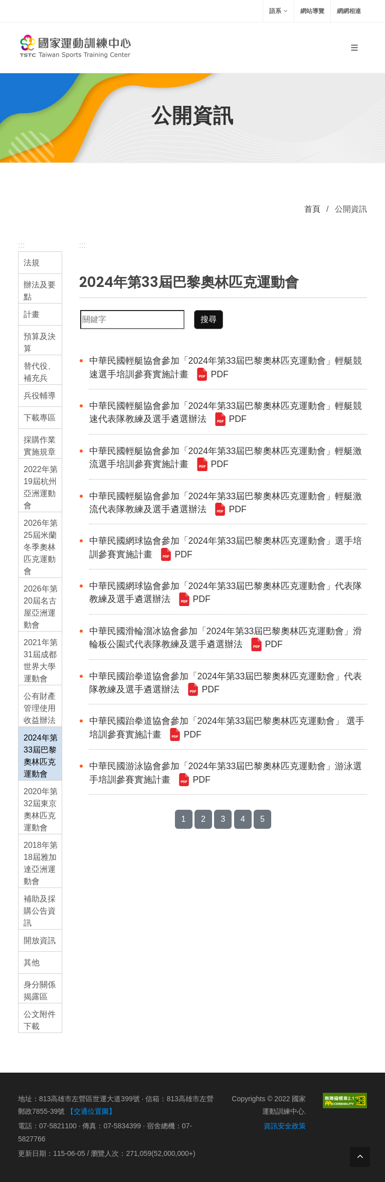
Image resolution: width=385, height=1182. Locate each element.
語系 (278, 11)
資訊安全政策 (285, 1126)
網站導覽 (312, 11)
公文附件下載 (40, 1020)
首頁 (312, 209)
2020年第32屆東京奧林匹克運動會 (41, 809)
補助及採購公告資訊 (40, 911)
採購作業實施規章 (40, 445)
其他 (32, 962)
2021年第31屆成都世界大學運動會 (41, 660)
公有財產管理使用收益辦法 (40, 708)
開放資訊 (40, 940)
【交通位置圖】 (91, 1111)
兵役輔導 (40, 395)
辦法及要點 (40, 290)
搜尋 (209, 319)
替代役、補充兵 (40, 372)
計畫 (32, 314)
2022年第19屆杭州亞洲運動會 (41, 487)
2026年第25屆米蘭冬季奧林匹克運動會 (41, 547)
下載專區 (40, 417)
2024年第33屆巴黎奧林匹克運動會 (41, 755)
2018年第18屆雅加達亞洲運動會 (41, 863)
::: (21, 245)
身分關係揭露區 (40, 990)
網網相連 (349, 11)
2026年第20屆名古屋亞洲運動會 (41, 606)
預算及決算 (40, 342)
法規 (32, 262)
